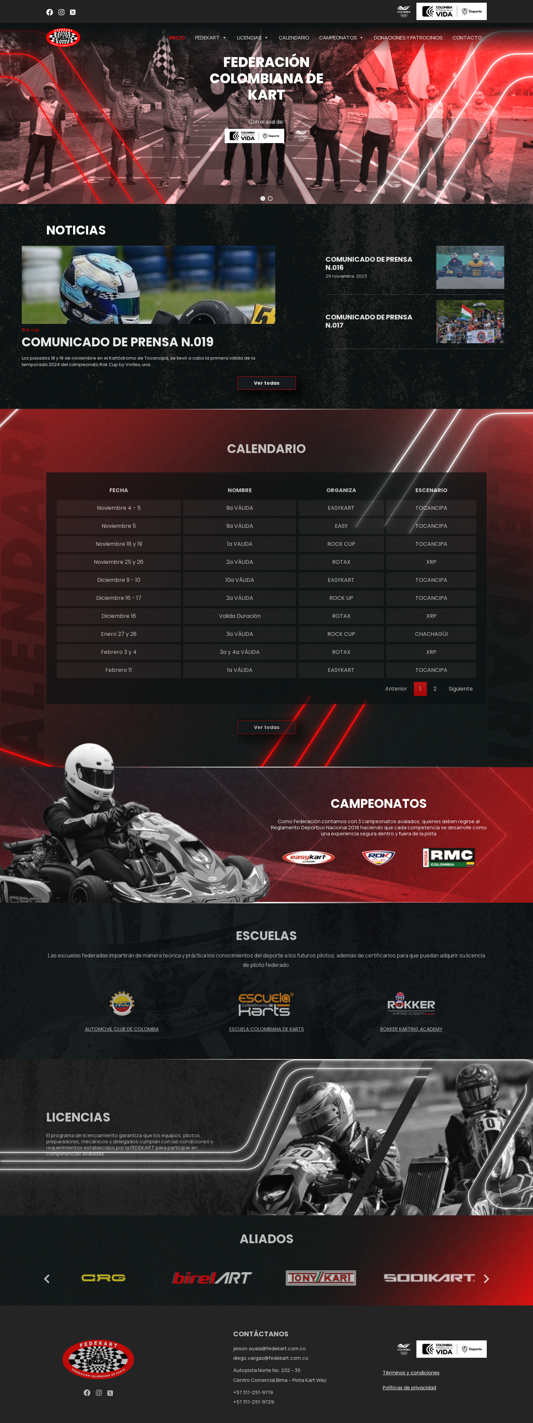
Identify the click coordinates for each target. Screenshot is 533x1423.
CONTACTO (467, 37)
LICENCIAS (253, 38)
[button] (262, 198)
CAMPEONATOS (341, 38)
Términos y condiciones (411, 1372)
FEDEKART (211, 38)
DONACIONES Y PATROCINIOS (408, 37)
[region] (266, 102)
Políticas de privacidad (409, 1387)
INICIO (177, 37)
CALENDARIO (294, 37)
